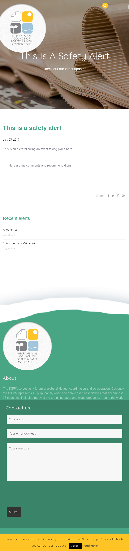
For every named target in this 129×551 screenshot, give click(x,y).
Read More (90, 545)
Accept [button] (75, 545)
